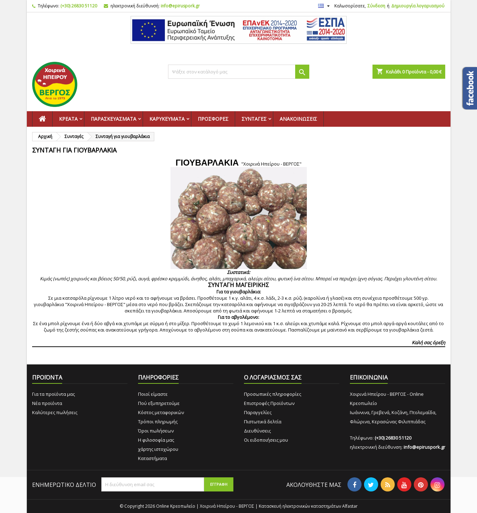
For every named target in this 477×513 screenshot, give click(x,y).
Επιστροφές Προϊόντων (269, 403)
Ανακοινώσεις (298, 118)
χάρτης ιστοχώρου (158, 449)
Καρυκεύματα (167, 118)
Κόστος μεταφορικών (161, 412)
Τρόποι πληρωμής (158, 421)
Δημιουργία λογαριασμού (418, 6)
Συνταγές (254, 118)
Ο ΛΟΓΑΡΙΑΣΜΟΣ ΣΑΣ (273, 377)
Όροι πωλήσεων (156, 431)
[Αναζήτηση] (238, 72)
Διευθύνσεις (257, 431)
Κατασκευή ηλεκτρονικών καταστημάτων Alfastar (308, 506)
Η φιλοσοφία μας (156, 440)
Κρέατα (68, 118)
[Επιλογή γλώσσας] (325, 6)
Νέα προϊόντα (47, 403)
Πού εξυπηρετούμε (159, 403)
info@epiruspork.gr (180, 6)
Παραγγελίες (258, 412)
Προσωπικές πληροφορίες (272, 394)
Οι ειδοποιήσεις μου (266, 440)
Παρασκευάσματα (113, 118)
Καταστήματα (152, 458)
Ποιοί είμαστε (153, 394)
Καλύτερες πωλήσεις (54, 412)
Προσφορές (213, 118)
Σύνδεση (376, 6)
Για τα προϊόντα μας (53, 394)
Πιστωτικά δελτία (262, 421)
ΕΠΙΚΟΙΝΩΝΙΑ (369, 377)
